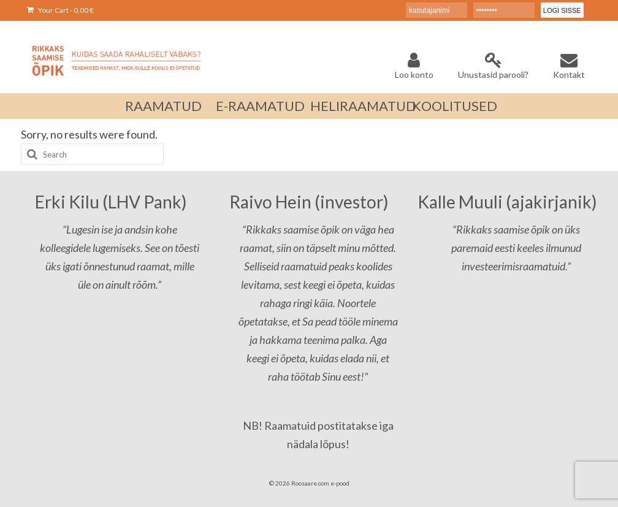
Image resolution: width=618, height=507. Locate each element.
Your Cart (60, 10)
